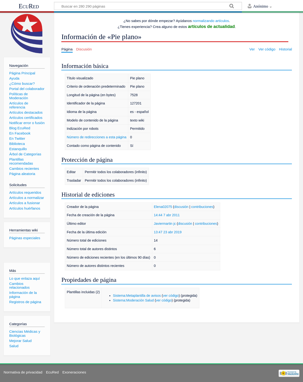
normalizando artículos (211, 21)
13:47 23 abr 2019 (168, 232)
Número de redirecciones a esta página (96, 137)
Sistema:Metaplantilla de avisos (137, 295)
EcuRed (29, 6)
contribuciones (202, 207)
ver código (171, 295)
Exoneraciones (74, 372)
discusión (181, 207)
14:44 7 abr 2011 (167, 215)
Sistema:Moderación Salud (133, 300)
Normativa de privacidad (23, 372)
